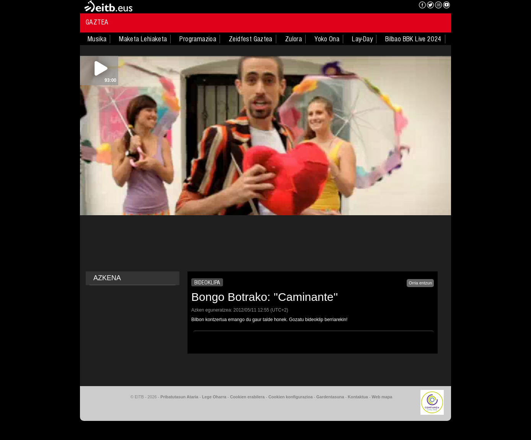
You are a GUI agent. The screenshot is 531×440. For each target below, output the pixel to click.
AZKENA (107, 278)
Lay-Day (362, 39)
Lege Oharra (214, 397)
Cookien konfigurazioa (290, 397)
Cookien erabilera (247, 397)
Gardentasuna (330, 397)
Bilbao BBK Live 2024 (413, 39)
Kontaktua (358, 397)
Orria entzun (420, 283)
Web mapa (381, 397)
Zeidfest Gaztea (250, 39)
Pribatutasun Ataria (179, 397)
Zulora (293, 39)
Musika (97, 39)
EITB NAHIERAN (385, 6)
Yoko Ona (326, 39)
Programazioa (197, 39)
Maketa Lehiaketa (143, 39)
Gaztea (97, 22)
